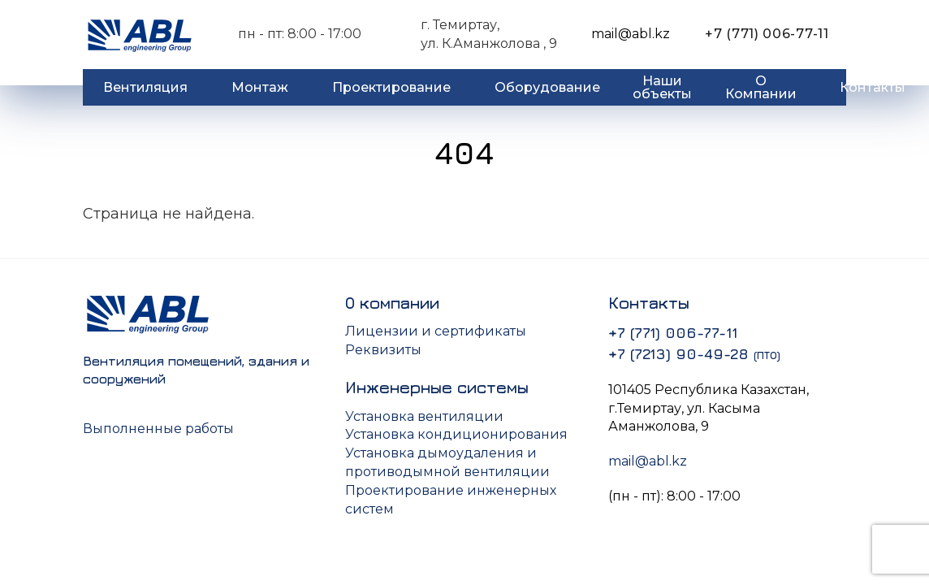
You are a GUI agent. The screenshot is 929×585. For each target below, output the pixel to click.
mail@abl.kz (630, 33)
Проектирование (391, 87)
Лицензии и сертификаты (435, 331)
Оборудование (547, 87)
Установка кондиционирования (456, 434)
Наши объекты (662, 87)
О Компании (761, 87)
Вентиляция (145, 87)
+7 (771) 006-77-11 (767, 33)
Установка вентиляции (424, 416)
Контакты (872, 87)
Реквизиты (383, 350)
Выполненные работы (158, 428)
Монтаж (259, 87)
